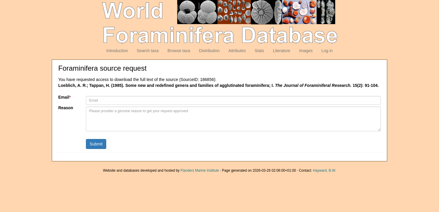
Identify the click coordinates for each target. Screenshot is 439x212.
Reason (65, 107)
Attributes (237, 50)
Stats (259, 50)
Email (64, 97)
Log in (326, 50)
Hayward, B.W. (324, 170)
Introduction (117, 50)
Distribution (209, 50)
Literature (281, 50)
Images (306, 50)
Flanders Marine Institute (200, 170)
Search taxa (148, 50)
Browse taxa (178, 50)
